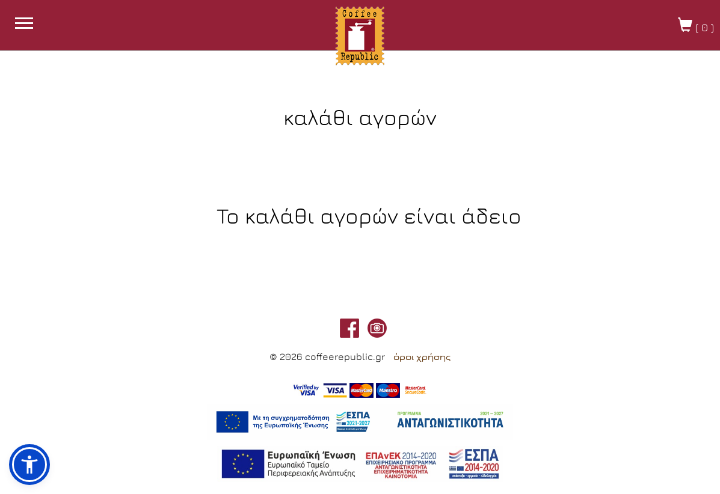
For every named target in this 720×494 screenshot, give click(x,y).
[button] (29, 464)
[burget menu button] (24, 24)
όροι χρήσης (422, 357)
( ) (696, 25)
